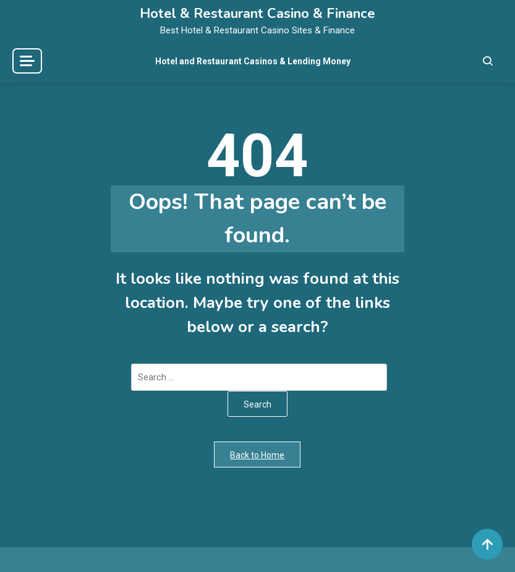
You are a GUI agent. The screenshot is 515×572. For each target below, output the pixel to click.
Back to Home (257, 455)
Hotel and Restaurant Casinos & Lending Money (253, 61)
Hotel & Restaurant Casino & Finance (257, 13)
